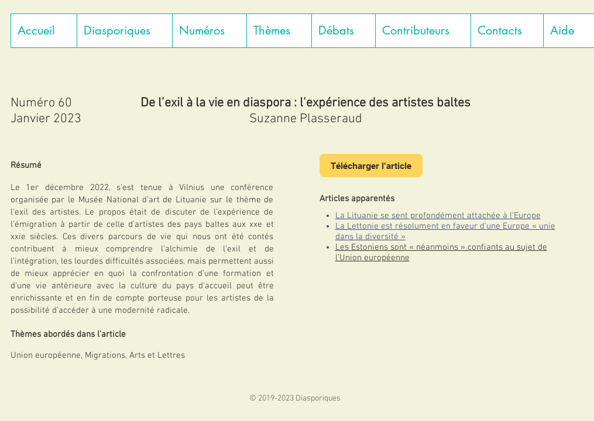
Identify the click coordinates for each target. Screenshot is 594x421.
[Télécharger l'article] (371, 165)
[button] (124, 30)
